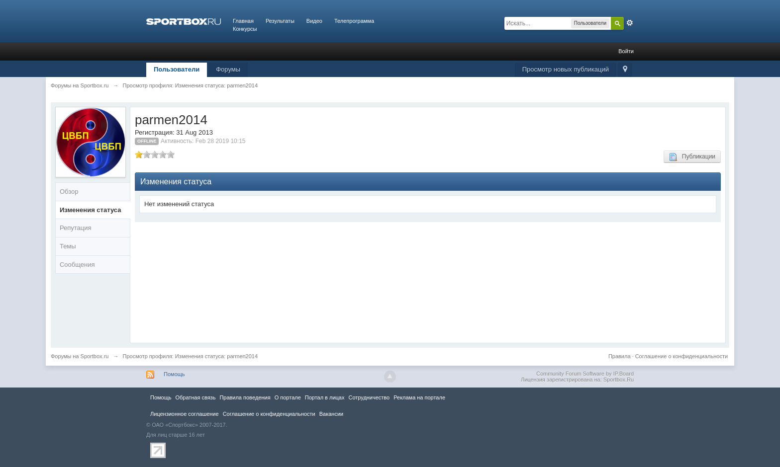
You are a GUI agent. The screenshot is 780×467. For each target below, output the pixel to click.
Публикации (692, 157)
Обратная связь (195, 397)
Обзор (69, 191)
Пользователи (176, 69)
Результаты (280, 21)
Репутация (76, 228)
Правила (619, 356)
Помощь (174, 374)
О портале (288, 397)
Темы (68, 246)
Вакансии (331, 414)
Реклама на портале (419, 397)
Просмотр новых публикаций (565, 69)
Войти (626, 51)
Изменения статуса (90, 210)
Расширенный (630, 23)
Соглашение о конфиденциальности (681, 356)
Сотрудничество (369, 397)
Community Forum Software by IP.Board (585, 374)
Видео (314, 21)
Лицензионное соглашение (184, 414)
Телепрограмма (354, 21)
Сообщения (77, 264)
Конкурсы (245, 29)
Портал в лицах (325, 397)
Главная (243, 21)
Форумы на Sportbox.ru (80, 356)
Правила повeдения (244, 397)
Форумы (228, 69)
